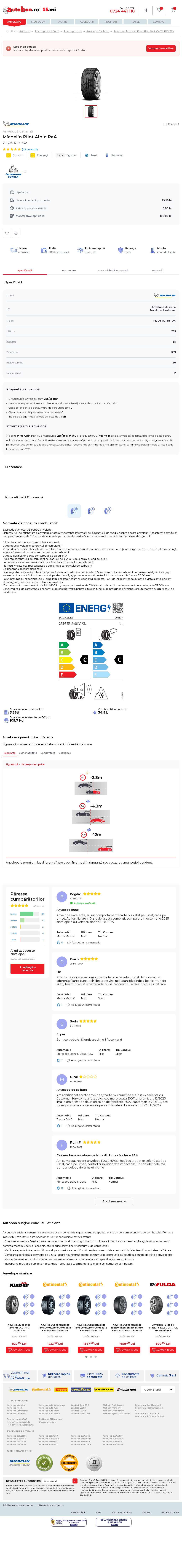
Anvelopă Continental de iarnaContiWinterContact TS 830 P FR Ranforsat (91, 1327)
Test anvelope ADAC (17, 1419)
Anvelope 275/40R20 (113, 1439)
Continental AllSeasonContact (149, 1416)
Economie (65, 752)
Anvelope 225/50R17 (49, 1439)
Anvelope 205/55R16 (17, 1436)
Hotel (135, 21)
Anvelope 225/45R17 (16, 1439)
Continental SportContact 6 (148, 1405)
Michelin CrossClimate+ (114, 1411)
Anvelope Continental (17, 1411)
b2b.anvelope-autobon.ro (51, 1505)
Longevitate (48, 752)
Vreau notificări (78, 1512)
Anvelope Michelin (16, 1405)
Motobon (38, 21)
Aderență (39, 155)
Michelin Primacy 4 (112, 1408)
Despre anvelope (47, 1422)
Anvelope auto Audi (48, 1408)
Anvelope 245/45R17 (48, 1444)
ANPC (99, 1512)
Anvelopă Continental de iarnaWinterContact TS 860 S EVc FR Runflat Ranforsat (127, 1327)
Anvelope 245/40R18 (81, 1444)
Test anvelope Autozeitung (20, 1425)
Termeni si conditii (170, 1512)
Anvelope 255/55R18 (80, 1436)
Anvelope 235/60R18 (81, 1439)
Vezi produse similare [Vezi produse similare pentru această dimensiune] (160, 48)
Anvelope (14, 21)
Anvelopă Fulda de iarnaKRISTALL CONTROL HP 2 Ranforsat (163, 1327)
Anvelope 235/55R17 (48, 1441)
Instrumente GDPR (122, 1512)
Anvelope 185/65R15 (16, 1444)
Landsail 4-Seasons (80, 1413)
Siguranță (9, 752)
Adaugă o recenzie (29, 969)
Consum (14, 155)
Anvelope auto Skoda (49, 1413)
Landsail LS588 (78, 1408)
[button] (86, 1357)
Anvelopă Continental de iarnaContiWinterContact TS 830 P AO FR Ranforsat (55, 1327)
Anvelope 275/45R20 (113, 1441)
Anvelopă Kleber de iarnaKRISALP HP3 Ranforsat (19, 1327)
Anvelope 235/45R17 (48, 1436)
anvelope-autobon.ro (22, 1505)
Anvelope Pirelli (14, 1408)
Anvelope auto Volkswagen (52, 1405)
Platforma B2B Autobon (50, 1419)
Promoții (111, 21)
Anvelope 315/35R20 (113, 1444)
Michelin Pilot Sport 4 (113, 1405)
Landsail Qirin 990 (80, 1405)
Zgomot (66, 155)
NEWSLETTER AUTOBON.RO (23, 1481)
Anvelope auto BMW (49, 1411)
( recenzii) (30, 149)
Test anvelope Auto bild (18, 1422)
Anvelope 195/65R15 (16, 1441)
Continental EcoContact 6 (147, 1413)
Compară (173, 124)
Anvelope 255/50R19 (113, 1436)
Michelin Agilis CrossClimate (116, 1413)
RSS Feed (146, 1512)
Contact (159, 21)
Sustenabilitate (28, 752)
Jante (62, 21)
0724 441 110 (122, 11)
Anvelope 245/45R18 (80, 1441)
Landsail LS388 (78, 1411)
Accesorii (87, 21)
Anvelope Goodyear (16, 1413)
